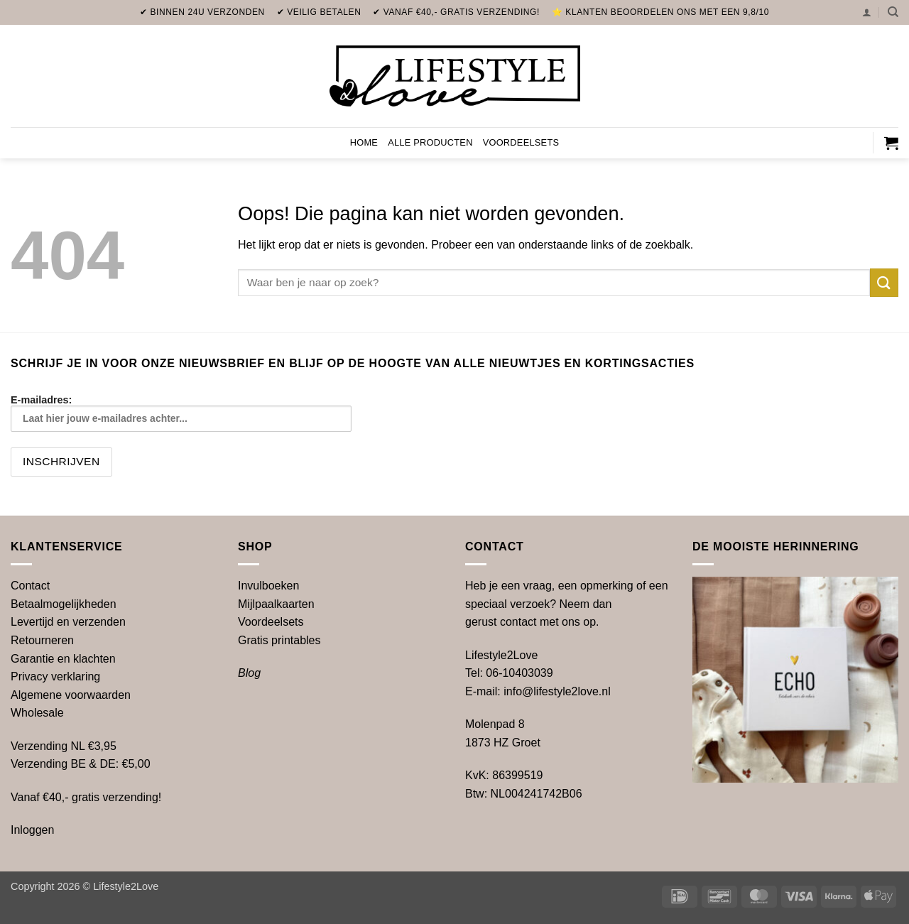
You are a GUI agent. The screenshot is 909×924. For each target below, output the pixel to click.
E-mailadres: (181, 413)
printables (279, 640)
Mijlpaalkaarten (276, 604)
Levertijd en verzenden (68, 622)
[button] (866, 12)
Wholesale (37, 713)
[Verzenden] (884, 282)
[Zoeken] (893, 12)
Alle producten (430, 142)
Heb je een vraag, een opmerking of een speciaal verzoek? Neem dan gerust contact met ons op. (566, 604)
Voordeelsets (521, 142)
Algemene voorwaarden (71, 695)
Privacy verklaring (55, 676)
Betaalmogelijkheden (63, 604)
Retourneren (42, 640)
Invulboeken (268, 586)
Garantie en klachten (63, 659)
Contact (30, 586)
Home (364, 142)
